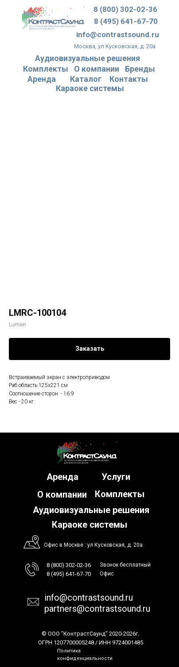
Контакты (128, 79)
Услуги (115, 477)
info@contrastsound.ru (117, 34)
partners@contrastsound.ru (97, 608)
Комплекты (45, 68)
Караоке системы (90, 88)
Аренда (41, 79)
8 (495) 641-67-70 (126, 21)
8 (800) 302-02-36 (125, 9)
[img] (53, 18)
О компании (96, 68)
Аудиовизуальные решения (91, 510)
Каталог (85, 79)
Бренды (140, 68)
